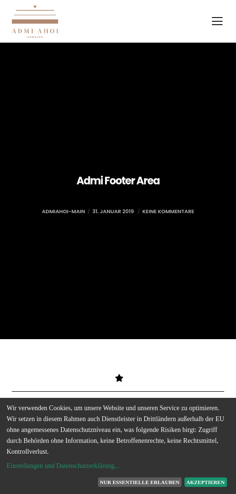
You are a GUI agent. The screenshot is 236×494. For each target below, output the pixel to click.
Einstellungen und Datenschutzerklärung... (63, 465)
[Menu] (214, 21)
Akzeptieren (205, 482)
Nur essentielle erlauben (140, 482)
